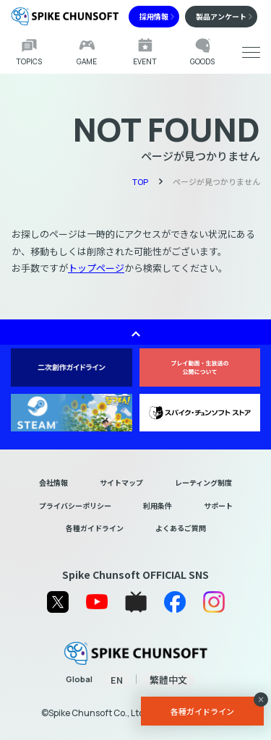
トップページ (96, 268)
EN (117, 680)
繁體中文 (168, 680)
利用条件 (157, 505)
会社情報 (53, 482)
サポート (218, 505)
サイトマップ (121, 482)
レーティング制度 (203, 482)
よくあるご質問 (180, 527)
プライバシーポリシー (75, 505)
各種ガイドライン (95, 527)
